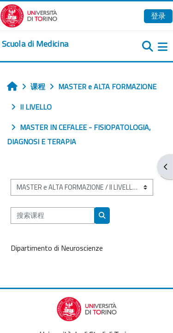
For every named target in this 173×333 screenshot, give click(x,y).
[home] (35, 44)
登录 (158, 15)
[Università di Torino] (29, 14)
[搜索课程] (53, 215)
